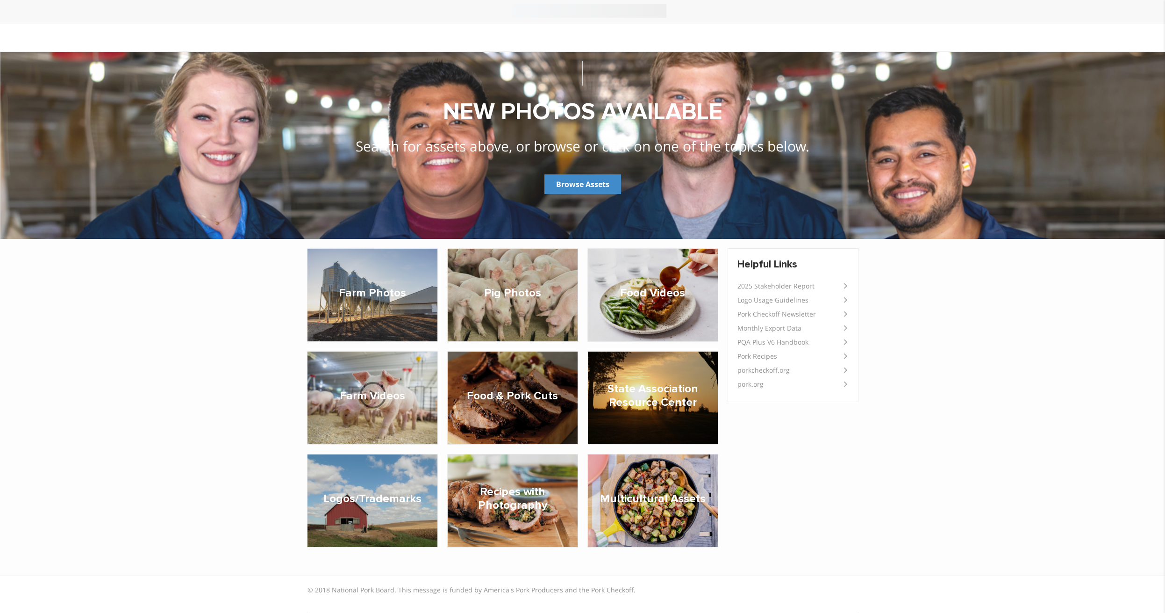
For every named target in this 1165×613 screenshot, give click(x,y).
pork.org (750, 384)
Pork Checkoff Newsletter (776, 314)
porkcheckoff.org (763, 370)
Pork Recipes (757, 356)
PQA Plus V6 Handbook (772, 342)
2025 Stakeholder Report (776, 285)
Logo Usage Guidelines (772, 300)
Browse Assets (582, 184)
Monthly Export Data (769, 328)
